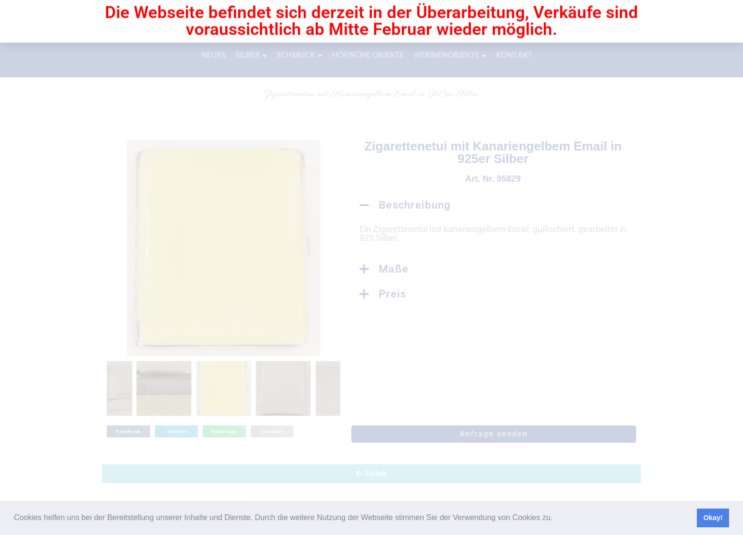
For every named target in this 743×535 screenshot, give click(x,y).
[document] (371, 267)
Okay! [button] (713, 518)
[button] (556, 518)
